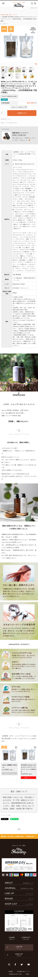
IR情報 (27, 974)
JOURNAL (19, 888)
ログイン (16, 868)
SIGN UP (19, 955)
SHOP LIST (19, 904)
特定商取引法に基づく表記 (15, 974)
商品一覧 (34, 8)
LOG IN (19, 947)
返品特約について (6, 119)
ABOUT (19, 883)
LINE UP (19, 893)
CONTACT (26, 938)
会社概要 (10, 971)
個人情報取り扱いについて (23, 971)
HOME (2, 14)
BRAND (19, 898)
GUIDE (12, 938)
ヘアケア (14, 14)
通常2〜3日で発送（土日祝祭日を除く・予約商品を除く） (19, 836)
